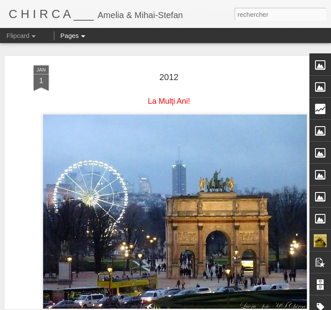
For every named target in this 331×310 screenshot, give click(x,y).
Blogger (227, 305)
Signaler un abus (255, 305)
